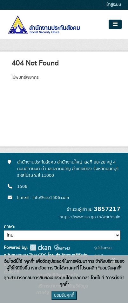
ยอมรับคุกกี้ (64, 295)
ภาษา (9, 227)
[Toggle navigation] (115, 24)
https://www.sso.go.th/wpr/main (89, 217)
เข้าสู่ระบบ (113, 5)
